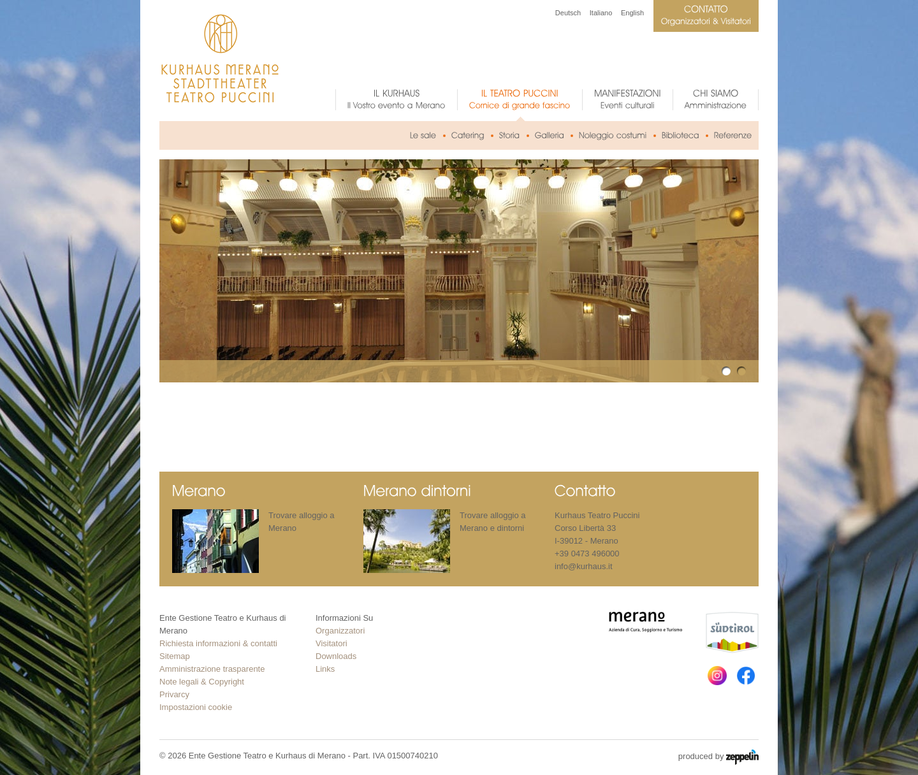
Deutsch (568, 13)
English (632, 13)
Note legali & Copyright (201, 681)
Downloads (336, 656)
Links (325, 669)
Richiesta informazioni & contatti (218, 643)
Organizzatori (340, 630)
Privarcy (174, 694)
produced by (718, 757)
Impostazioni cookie (195, 707)
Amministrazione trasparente (212, 669)
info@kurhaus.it (584, 566)
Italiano (601, 13)
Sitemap (174, 656)
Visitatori (331, 643)
